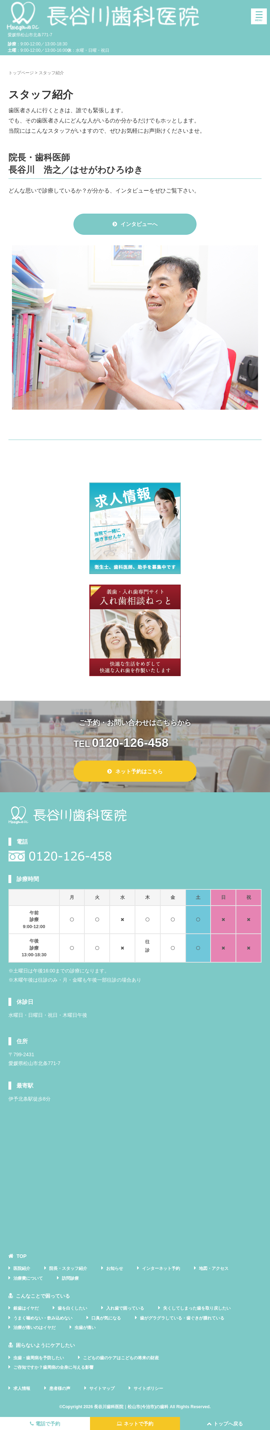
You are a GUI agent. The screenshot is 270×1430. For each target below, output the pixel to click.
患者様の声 (59, 1388)
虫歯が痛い (85, 1327)
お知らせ (114, 1268)
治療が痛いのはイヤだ (34, 1327)
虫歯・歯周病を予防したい (38, 1357)
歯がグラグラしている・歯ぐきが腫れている (182, 1318)
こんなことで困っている (43, 1296)
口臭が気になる (106, 1318)
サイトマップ (102, 1388)
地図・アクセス (214, 1268)
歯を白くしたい (72, 1308)
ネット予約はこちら (135, 771)
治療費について (28, 1278)
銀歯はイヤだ (26, 1308)
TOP (22, 1256)
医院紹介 (21, 1268)
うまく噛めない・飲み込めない (42, 1318)
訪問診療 (70, 1278)
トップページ (21, 72)
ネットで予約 (135, 1423)
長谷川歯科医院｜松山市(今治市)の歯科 (131, 1406)
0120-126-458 (130, 742)
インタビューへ (135, 224)
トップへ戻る (225, 1423)
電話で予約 (45, 1423)
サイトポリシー (148, 1388)
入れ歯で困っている (125, 1308)
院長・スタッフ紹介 (68, 1268)
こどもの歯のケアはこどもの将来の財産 (121, 1357)
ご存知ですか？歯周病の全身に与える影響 (53, 1367)
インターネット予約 (161, 1268)
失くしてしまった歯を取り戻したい (197, 1308)
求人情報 (21, 1388)
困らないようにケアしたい (45, 1345)
